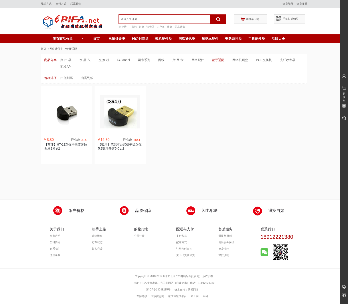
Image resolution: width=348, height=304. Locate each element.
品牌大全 (278, 39)
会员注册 (302, 3)
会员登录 (288, 3)
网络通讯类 (186, 39)
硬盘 (169, 26)
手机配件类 (256, 39)
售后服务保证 (226, 242)
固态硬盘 (179, 26)
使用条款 (55, 255)
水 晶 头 (85, 60)
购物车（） (251, 19)
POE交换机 (264, 60)
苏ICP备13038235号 (158, 289)
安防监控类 (233, 39)
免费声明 (55, 235)
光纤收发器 (287, 60)
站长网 (195, 296)
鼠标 (134, 26)
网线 (161, 60)
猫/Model (123, 60)
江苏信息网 (157, 296)
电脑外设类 (117, 39)
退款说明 (223, 255)
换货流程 (223, 248)
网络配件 (198, 60)
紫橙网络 (193, 289)
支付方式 (61, 3)
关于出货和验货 (185, 255)
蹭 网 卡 (178, 60)
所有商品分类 (68, 39)
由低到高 (66, 78)
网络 (205, 296)
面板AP (65, 66)
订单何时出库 (184, 248)
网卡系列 (144, 60)
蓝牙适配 (218, 60)
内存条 (161, 26)
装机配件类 (163, 39)
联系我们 (75, 3)
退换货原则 (225, 235)
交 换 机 (104, 60)
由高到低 (87, 78)
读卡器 (150, 26)
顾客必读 (97, 248)
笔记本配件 (210, 39)
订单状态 (97, 242)
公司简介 (55, 242)
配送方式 (46, 3)
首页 (96, 39)
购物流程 (97, 235)
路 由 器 (65, 60)
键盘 (141, 26)
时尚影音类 (140, 39)
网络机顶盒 (240, 60)
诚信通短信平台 (177, 296)
